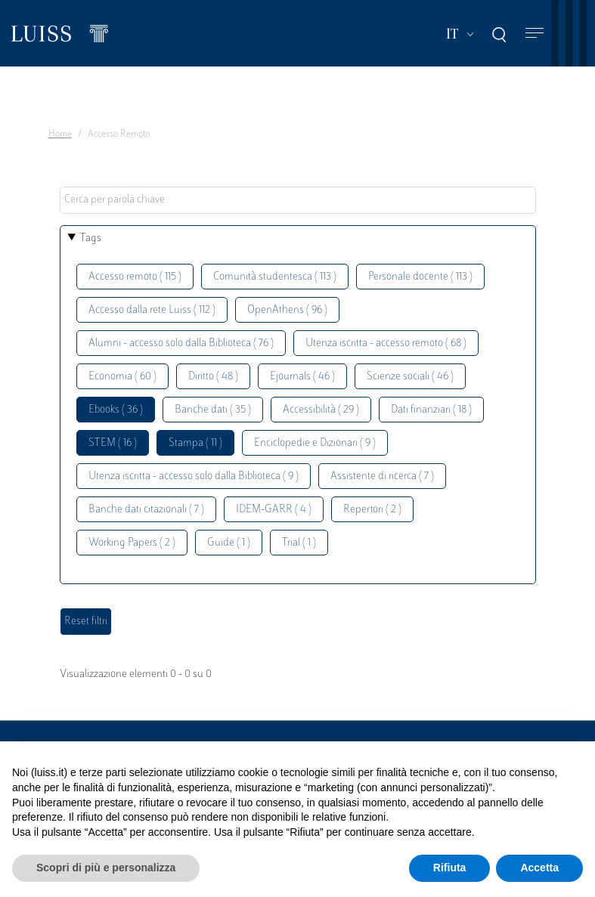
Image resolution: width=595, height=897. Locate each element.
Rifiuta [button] (449, 867)
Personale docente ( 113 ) (420, 277)
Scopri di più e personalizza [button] (105, 867)
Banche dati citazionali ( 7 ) (146, 509)
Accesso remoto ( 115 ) (134, 277)
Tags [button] (90, 238)
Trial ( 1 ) (299, 543)
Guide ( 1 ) (228, 543)
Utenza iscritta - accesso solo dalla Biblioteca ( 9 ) (193, 476)
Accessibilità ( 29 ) (321, 410)
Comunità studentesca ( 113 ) (274, 277)
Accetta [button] (539, 867)
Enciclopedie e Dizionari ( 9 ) (315, 443)
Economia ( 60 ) (122, 376)
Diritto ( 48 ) (213, 376)
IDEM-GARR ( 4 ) (273, 509)
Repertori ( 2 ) (372, 509)
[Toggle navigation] (534, 33)
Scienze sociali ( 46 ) (410, 376)
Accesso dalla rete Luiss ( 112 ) (151, 310)
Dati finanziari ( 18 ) (431, 410)
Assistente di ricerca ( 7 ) (382, 476)
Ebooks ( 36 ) (115, 410)
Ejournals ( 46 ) (302, 376)
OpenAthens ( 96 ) (287, 310)
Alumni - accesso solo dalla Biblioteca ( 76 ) (181, 343)
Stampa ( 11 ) (195, 443)
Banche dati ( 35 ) (213, 410)
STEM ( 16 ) (112, 443)
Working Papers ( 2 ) (131, 543)
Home (60, 134)
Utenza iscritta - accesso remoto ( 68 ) (385, 343)
